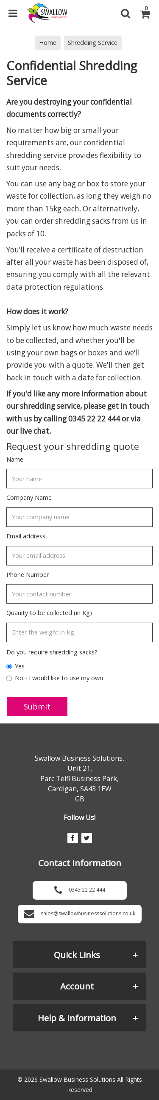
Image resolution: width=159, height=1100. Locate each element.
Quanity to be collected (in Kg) (49, 613)
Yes (15, 666)
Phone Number (27, 575)
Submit (37, 706)
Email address (25, 536)
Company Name (29, 497)
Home (47, 43)
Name (14, 459)
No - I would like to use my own (54, 678)
